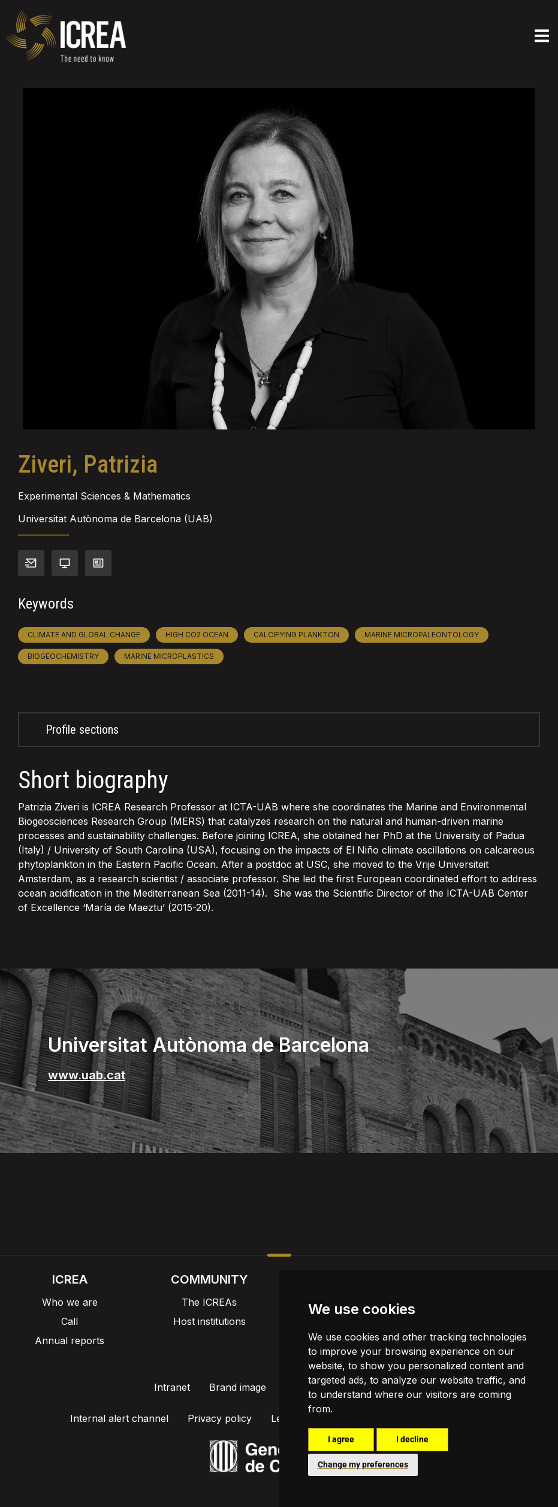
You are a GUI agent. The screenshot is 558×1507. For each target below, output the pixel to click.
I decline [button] (412, 1439)
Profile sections (82, 729)
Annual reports (69, 1340)
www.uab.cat (86, 1075)
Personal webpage (65, 563)
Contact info (31, 563)
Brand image (237, 1387)
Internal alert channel (119, 1418)
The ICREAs (209, 1302)
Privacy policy (220, 1418)
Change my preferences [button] (363, 1464)
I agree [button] (341, 1439)
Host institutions (209, 1321)
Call (69, 1321)
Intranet (172, 1387)
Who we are (70, 1302)
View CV (98, 563)
